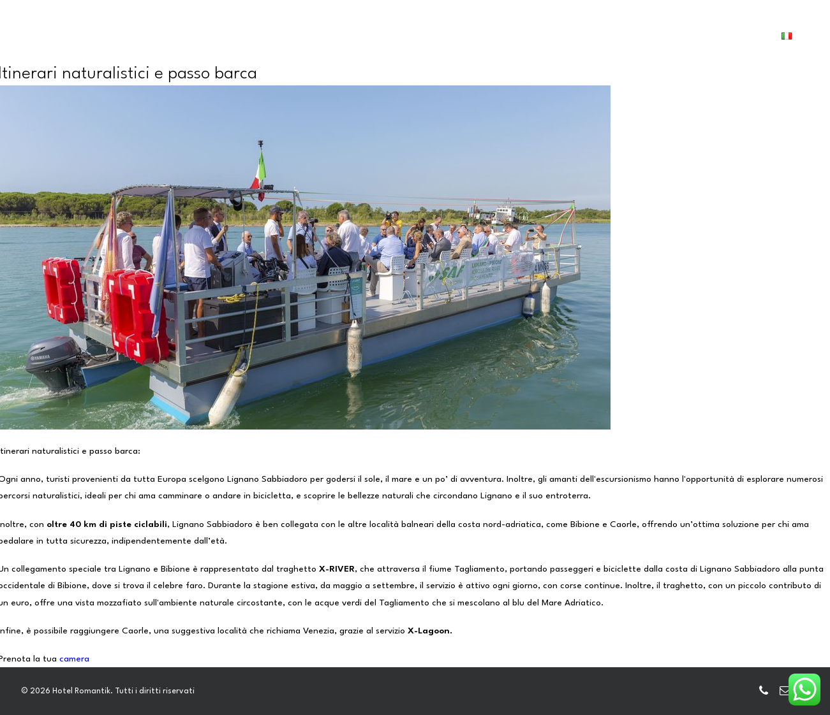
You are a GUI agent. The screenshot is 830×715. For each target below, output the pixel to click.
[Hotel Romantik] (77, 43)
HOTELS (395, 44)
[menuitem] (164, 45)
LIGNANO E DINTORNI (541, 44)
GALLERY (453, 44)
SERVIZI (341, 44)
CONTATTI (633, 44)
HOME (164, 44)
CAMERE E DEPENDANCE (251, 44)
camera (74, 658)
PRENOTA (710, 43)
